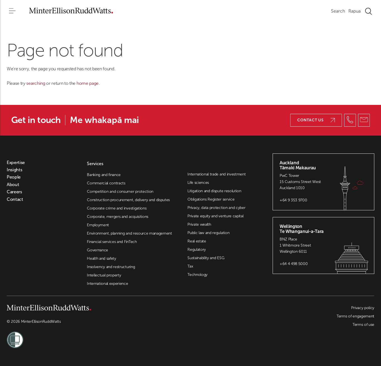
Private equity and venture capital (215, 216)
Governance (97, 250)
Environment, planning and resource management (129, 233)
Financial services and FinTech (112, 241)
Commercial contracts (106, 183)
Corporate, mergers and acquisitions (117, 216)
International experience (107, 283)
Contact (15, 199)
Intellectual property (104, 275)
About (13, 184)
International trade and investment (216, 174)
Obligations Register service (210, 199)
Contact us (316, 120)
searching (36, 83)
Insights (14, 169)
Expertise (16, 162)
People (14, 177)
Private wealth (199, 224)
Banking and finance (104, 174)
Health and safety (101, 258)
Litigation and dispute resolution (214, 191)
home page (88, 83)
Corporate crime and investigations (116, 208)
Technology (197, 274)
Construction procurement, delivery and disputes (128, 200)
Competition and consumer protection (120, 191)
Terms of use (363, 324)
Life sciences (198, 182)
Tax (190, 266)
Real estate (196, 241)
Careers (14, 191)
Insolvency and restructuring (111, 266)
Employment (98, 225)
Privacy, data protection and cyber (216, 207)
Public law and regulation (208, 232)
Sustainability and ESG (205, 258)
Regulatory (196, 249)
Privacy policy (362, 307)
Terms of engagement (355, 316)
